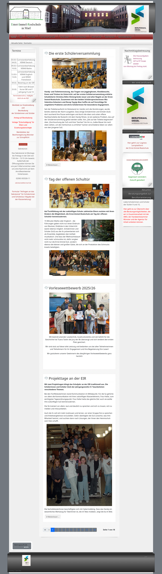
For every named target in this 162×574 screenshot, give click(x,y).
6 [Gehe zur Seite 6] (71, 530)
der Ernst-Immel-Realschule (137, 148)
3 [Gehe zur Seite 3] (60, 530)
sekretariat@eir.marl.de (23, 183)
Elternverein (110, 37)
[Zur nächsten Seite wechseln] (91, 530)
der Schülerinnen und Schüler (23, 113)
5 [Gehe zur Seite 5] (67, 530)
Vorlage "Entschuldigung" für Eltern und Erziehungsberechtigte (23, 125)
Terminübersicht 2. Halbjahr (23, 96)
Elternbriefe (96, 37)
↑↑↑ (146, 557)
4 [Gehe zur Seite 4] (63, 530)
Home (13, 37)
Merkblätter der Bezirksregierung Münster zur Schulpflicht (23, 135)
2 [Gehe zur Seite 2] (56, 530)
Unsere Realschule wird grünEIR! (137, 160)
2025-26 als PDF (23, 98)
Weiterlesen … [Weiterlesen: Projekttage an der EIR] (52, 517)
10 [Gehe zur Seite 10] (87, 530)
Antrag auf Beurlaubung (23, 118)
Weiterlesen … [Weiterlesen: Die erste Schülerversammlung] (52, 165)
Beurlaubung (23, 111)
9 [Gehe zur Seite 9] (82, 530)
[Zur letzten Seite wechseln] (95, 530)
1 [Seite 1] (52, 530)
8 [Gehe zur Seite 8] (78, 530)
